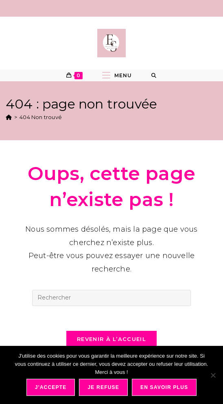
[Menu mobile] (117, 75)
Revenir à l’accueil (111, 339)
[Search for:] (154, 75)
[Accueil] (9, 117)
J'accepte (51, 387)
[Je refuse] (213, 375)
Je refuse (103, 387)
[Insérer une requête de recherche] (111, 298)
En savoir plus (164, 387)
